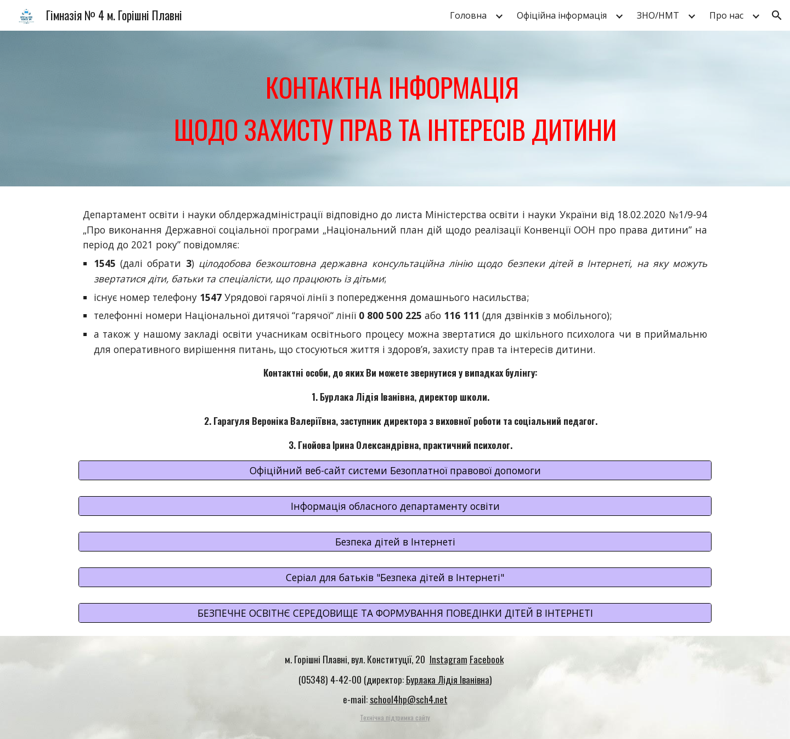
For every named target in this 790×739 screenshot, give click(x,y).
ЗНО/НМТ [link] (658, 15)
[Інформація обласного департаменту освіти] (395, 506)
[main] (395, 108)
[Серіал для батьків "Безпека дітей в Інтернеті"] (395, 577)
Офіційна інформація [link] (562, 15)
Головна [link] (468, 15)
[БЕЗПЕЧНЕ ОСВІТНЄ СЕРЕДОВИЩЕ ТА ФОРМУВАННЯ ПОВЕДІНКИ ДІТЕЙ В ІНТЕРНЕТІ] (395, 612)
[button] (777, 15)
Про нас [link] (726, 15)
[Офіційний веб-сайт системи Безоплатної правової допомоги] (395, 470)
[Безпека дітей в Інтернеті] (395, 542)
